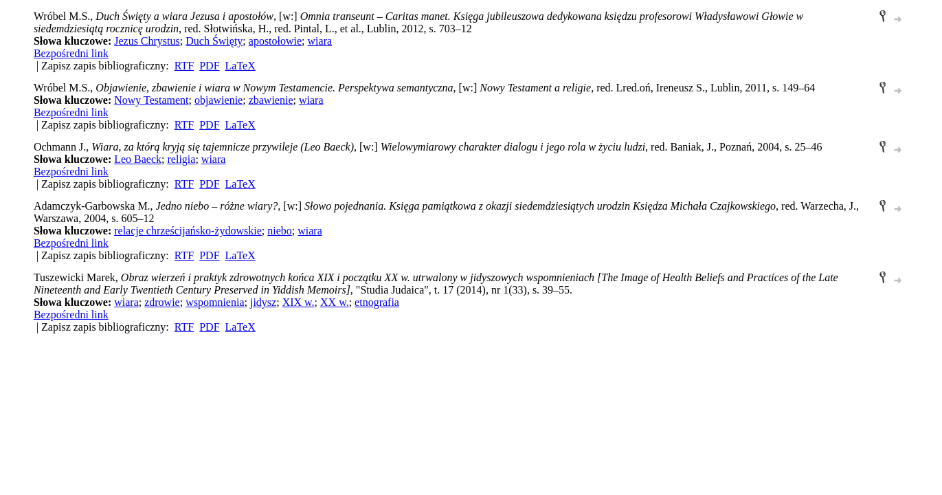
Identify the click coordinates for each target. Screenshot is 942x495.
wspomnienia (215, 302)
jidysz (263, 302)
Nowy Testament (151, 100)
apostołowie (275, 41)
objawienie (218, 100)
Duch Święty (214, 41)
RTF (184, 66)
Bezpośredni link (71, 53)
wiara (320, 41)
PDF (209, 66)
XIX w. (298, 302)
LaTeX (240, 66)
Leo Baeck (137, 159)
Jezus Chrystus (147, 41)
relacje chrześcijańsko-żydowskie (188, 230)
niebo (279, 230)
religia (182, 159)
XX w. (334, 302)
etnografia (377, 302)
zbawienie (271, 100)
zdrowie (162, 302)
